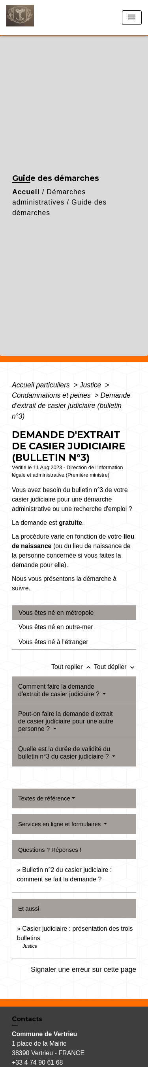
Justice (91, 385)
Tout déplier (115, 666)
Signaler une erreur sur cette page (83, 969)
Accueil (26, 192)
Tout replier (72, 666)
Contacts (27, 1019)
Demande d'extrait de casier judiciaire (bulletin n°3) (71, 405)
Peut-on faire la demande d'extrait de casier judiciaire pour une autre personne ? (65, 721)
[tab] (74, 612)
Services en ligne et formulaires (60, 824)
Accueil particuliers (42, 385)
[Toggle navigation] (132, 17)
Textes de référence (44, 798)
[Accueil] (36, 17)
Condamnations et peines (52, 395)
